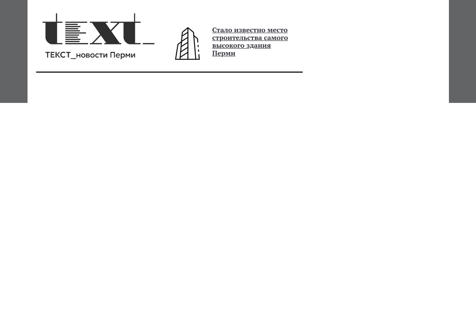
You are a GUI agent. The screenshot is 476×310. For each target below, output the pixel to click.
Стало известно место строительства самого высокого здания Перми (250, 41)
